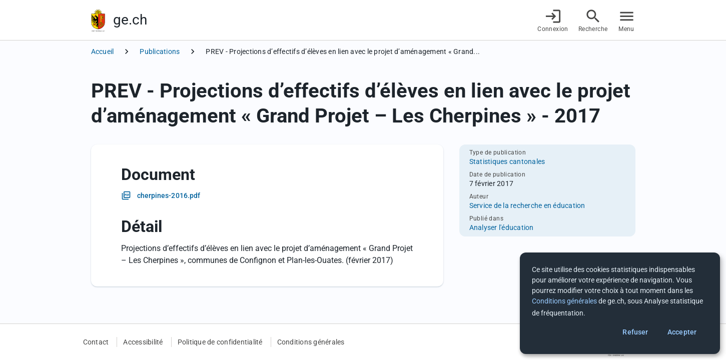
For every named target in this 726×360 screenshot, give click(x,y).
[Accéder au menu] (626, 20)
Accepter (681, 332)
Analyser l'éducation (501, 228)
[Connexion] (552, 20)
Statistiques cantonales (507, 162)
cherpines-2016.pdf (169, 196)
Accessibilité (143, 342)
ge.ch (130, 20)
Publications (160, 52)
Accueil (102, 52)
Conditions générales (311, 342)
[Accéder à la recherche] (593, 20)
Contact (96, 342)
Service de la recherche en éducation (527, 206)
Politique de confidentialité (220, 342)
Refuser (635, 332)
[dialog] (620, 303)
